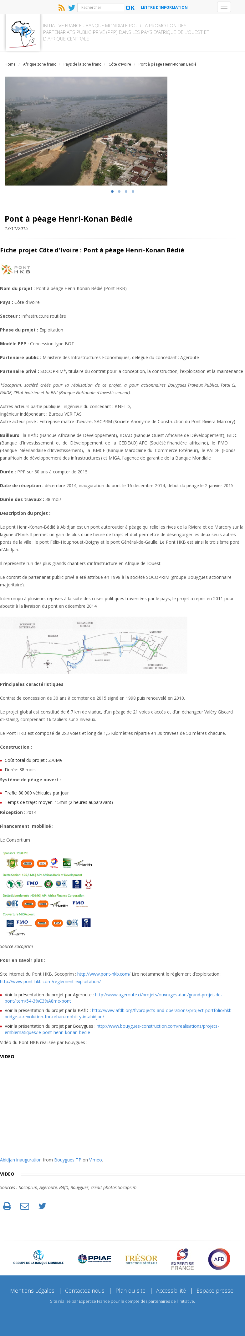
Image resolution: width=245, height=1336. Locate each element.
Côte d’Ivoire (120, 61)
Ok (130, 7)
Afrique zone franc (39, 61)
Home (10, 61)
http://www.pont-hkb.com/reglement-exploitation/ (50, 979)
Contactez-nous (84, 1288)
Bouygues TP (67, 1157)
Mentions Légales (31, 1288)
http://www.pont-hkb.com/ (103, 971)
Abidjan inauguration (21, 1157)
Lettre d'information (164, 7)
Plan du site (130, 1288)
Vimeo (95, 1157)
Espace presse (216, 1288)
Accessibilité (171, 1288)
